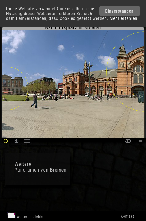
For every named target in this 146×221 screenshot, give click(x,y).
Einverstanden (119, 11)
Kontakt (127, 216)
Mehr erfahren (124, 18)
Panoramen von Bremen (40, 170)
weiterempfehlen (26, 215)
